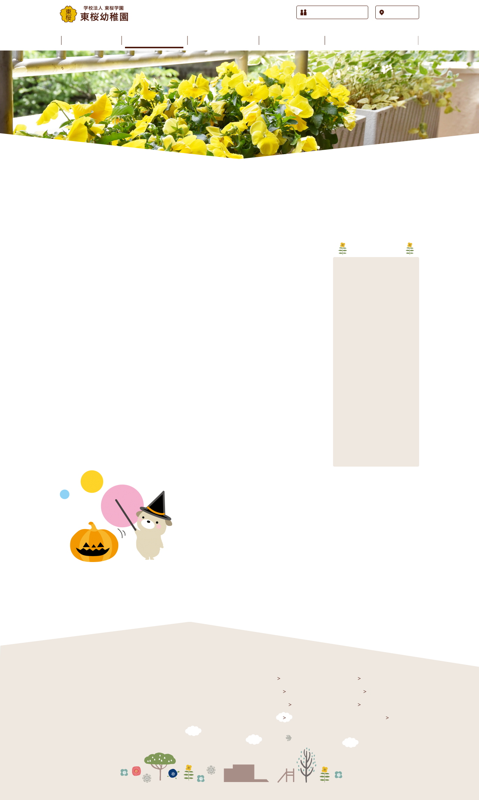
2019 (343, 345)
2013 (343, 412)
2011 (343, 434)
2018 (343, 356)
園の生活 (344, 678)
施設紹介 (269, 717)
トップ (266, 678)
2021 (343, 322)
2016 (343, 378)
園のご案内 (272, 704)
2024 (343, 289)
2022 (343, 311)
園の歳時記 (347, 691)
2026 (343, 266)
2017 (343, 367)
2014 (343, 401)
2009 (343, 457)
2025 (343, 277)
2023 (343, 300)
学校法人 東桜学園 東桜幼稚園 (108, 679)
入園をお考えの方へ (358, 717)
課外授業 (344, 704)
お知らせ (269, 691)
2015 (343, 390)
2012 (343, 423)
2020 (343, 333)
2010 (343, 446)
